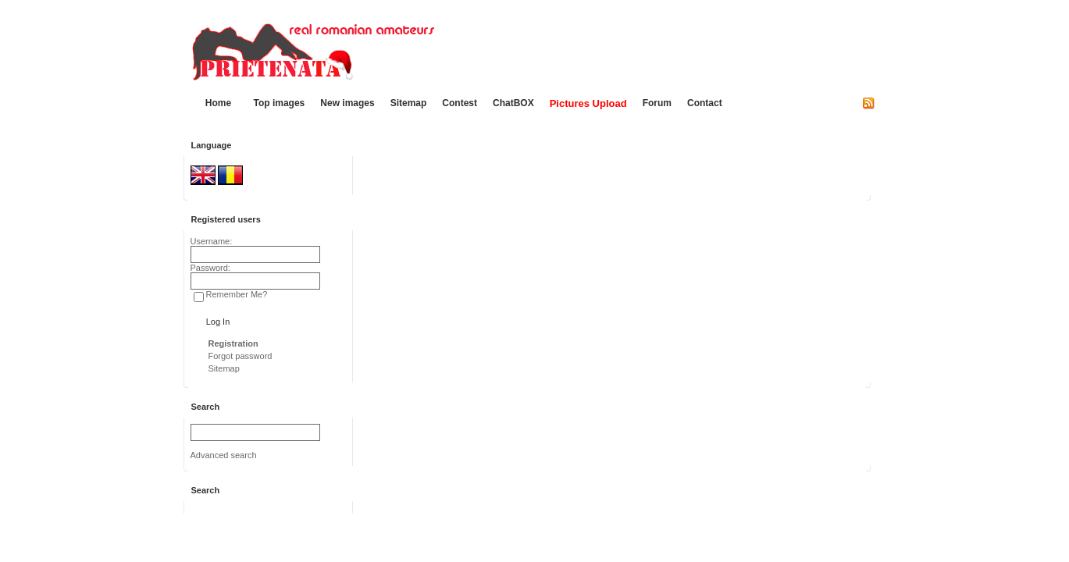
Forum (657, 103)
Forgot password (240, 356)
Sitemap (408, 103)
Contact (704, 103)
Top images (279, 103)
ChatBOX (513, 103)
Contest (459, 103)
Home (218, 103)
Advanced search (224, 455)
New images (347, 103)
